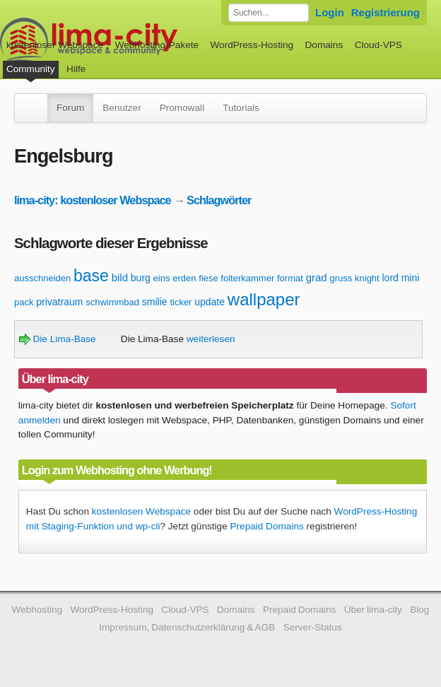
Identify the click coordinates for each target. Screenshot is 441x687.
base (91, 275)
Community (30, 69)
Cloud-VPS (378, 45)
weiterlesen (211, 339)
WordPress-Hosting (251, 45)
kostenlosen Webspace (141, 511)
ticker (181, 302)
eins (161, 278)
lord (390, 277)
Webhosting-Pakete (157, 45)
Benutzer (121, 107)
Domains (324, 45)
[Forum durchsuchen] (268, 13)
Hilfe (76, 69)
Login (329, 12)
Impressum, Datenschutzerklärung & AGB (187, 627)
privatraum (59, 301)
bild (120, 277)
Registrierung (385, 12)
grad (316, 277)
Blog (419, 609)
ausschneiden (42, 278)
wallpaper (264, 299)
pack (23, 302)
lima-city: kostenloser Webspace (92, 200)
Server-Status (312, 627)
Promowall (182, 107)
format (290, 278)
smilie (154, 301)
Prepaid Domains (266, 526)
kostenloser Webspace (54, 45)
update (209, 301)
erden (184, 278)
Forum (70, 107)
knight (367, 278)
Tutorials (241, 107)
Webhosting (37, 609)
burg (141, 277)
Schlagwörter (219, 200)
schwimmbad (112, 302)
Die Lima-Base (57, 339)
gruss (340, 278)
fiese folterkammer (236, 278)
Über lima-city (373, 609)
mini (410, 277)
